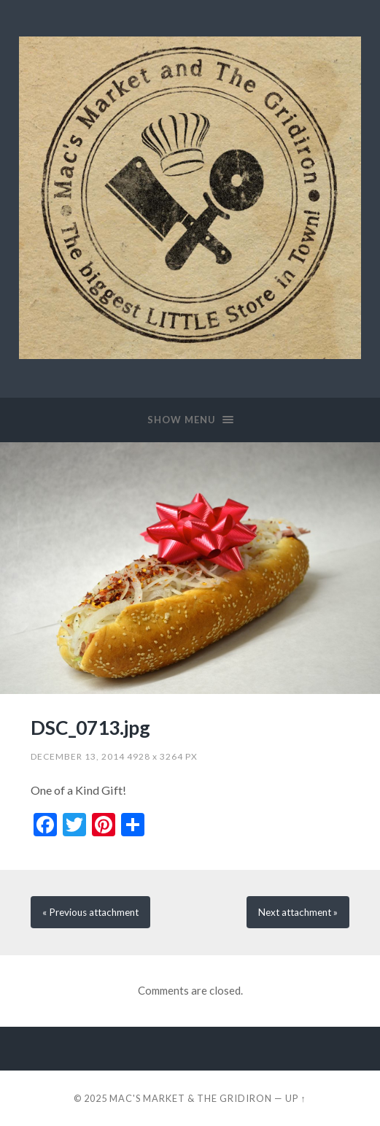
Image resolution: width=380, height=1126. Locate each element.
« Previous (90, 912)
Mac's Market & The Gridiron (190, 1098)
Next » (298, 912)
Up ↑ (295, 1098)
